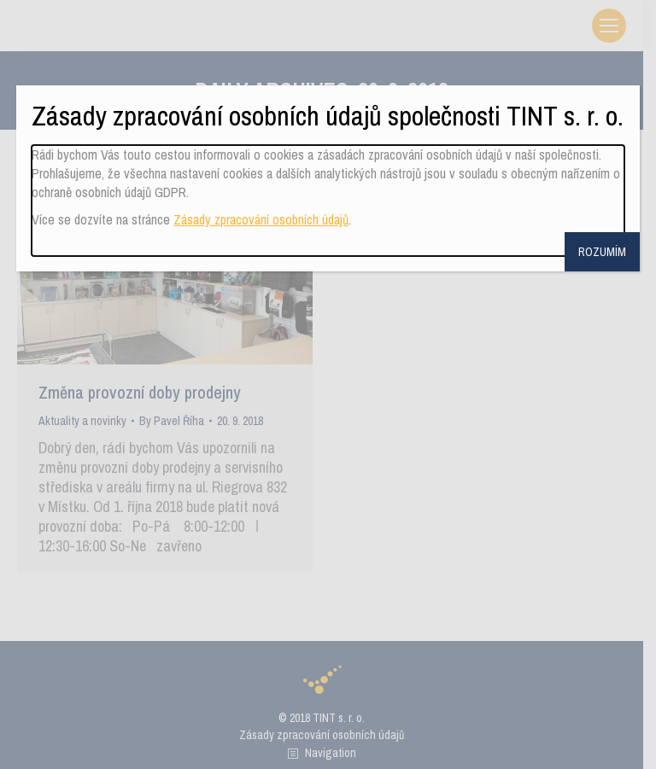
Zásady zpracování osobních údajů (260, 219)
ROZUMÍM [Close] (602, 251)
